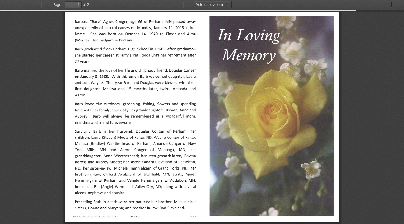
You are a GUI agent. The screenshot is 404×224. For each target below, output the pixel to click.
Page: (57, 4)
